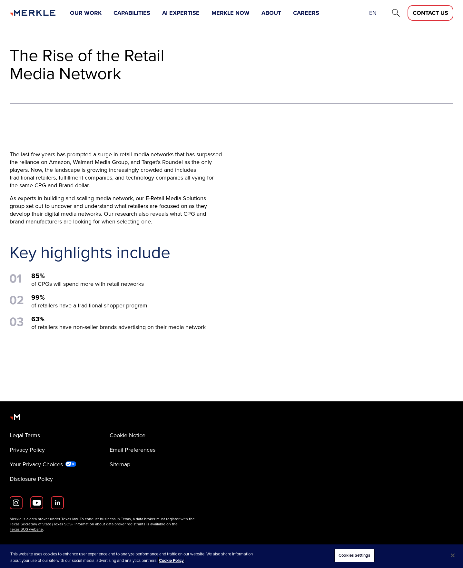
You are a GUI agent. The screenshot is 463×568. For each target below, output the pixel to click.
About (271, 13)
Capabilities (131, 13)
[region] (231, 556)
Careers (306, 13)
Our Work (86, 13)
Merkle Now (231, 13)
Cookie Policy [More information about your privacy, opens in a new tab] (171, 560)
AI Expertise (181, 13)
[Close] (453, 555)
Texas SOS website (26, 529)
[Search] (396, 13)
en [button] (373, 13)
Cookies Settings (354, 555)
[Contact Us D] (430, 13)
